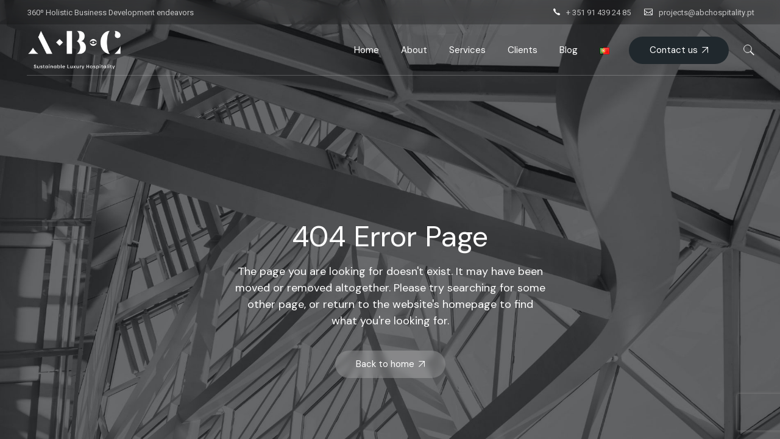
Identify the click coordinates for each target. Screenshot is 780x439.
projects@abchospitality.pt (706, 12)
